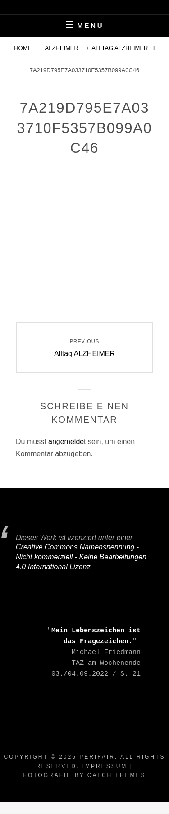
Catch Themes (116, 775)
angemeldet (67, 441)
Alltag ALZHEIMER (120, 48)
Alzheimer (61, 48)
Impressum (105, 766)
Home (23, 48)
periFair (97, 757)
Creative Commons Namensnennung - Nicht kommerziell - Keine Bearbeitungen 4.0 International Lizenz (81, 556)
